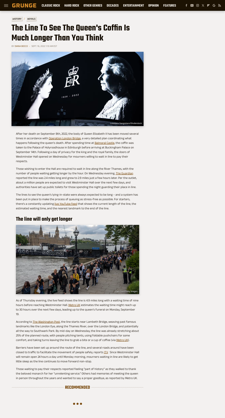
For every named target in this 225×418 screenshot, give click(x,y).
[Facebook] (186, 5)
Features (169, 5)
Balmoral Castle (104, 143)
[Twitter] (203, 5)
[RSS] (219, 5)
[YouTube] (192, 5)
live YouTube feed (66, 203)
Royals (31, 18)
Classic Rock (51, 5)
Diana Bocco (21, 46)
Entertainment (133, 5)
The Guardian (124, 173)
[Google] (214, 5)
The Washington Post (46, 321)
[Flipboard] (208, 5)
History (16, 18)
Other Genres (92, 5)
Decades (113, 5)
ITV (106, 352)
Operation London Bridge (65, 138)
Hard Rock (71, 5)
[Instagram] (197, 5)
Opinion (153, 5)
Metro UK (74, 305)
